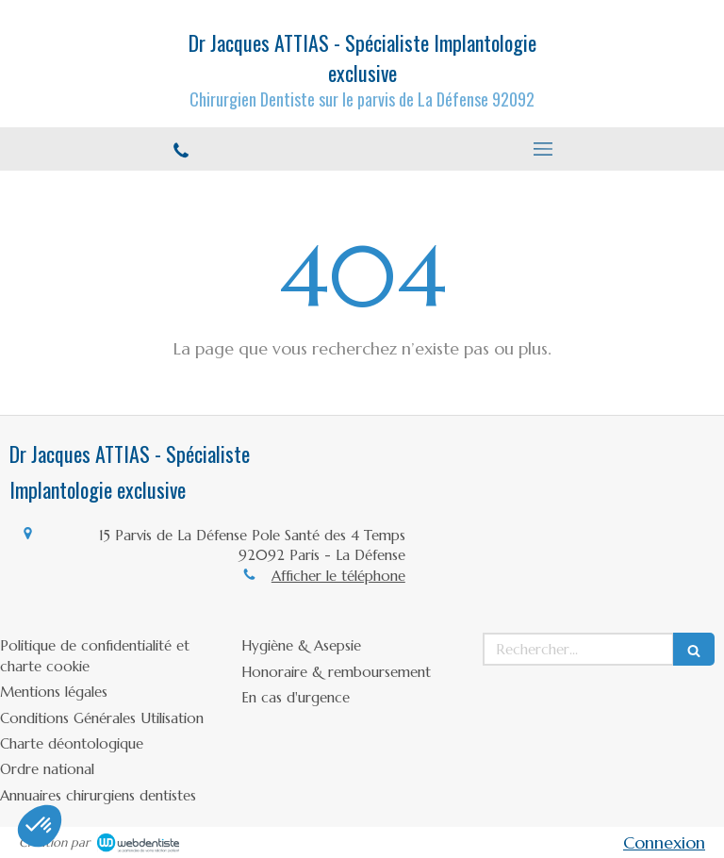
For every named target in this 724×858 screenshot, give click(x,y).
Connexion (664, 842)
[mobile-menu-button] (543, 149)
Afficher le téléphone (338, 576)
